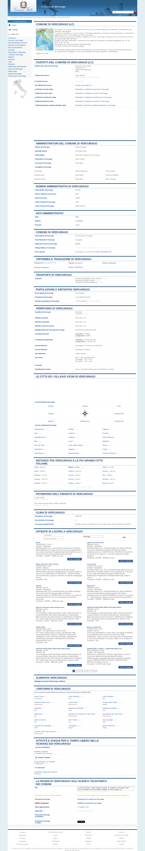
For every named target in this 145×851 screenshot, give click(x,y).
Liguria (55, 838)
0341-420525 (80, 75)
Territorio (11, 59)
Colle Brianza (39, 453)
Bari (103, 475)
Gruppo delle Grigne (109, 702)
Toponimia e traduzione (17, 52)
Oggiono (71, 449)
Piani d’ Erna (39, 696)
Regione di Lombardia (25, 17)
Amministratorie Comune (17, 43)
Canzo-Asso (72, 702)
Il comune (12, 38)
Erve (94, 37)
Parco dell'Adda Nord (83, 44)
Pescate (105, 433)
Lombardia (79, 221)
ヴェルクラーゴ (50, 263)
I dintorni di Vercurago (53, 688)
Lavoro (14, 25)
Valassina (37, 708)
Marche (55, 844)
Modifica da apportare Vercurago (89, 803)
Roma (36, 467)
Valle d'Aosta (121, 841)
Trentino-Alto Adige (121, 835)
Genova (105, 471)
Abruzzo (22, 832)
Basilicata (22, 835)
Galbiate (71, 437)
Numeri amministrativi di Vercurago (62, 186)
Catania (37, 479)
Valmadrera (38, 449)
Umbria (121, 838)
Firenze (71, 475)
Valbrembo (40, 764)
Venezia (105, 479)
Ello (35, 441)
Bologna (37, 475)
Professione (47, 535)
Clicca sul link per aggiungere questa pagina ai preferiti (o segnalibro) (103, 795)
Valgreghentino (39, 437)
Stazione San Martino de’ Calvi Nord (81, 714)
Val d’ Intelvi (72, 720)
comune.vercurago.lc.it (83, 85)
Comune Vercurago (50, 17)
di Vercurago (53, 6)
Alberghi (15, 29)
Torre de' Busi (39, 445)
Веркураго (112, 263)
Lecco (129, 37)
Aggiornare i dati (42, 53)
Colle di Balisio (107, 696)
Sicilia (88, 844)
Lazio (55, 835)
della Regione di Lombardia (107, 29)
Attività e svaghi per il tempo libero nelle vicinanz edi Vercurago (67, 742)
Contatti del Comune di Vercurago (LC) (64, 62)
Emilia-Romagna (22, 844)
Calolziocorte (87, 37)
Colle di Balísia (73, 696)
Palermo (71, 471)
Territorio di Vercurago (54, 308)
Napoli (104, 467)
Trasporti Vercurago (15, 55)
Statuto (77, 244)
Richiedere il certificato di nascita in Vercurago (92, 89)
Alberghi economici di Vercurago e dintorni (49, 681)
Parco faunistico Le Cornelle (44, 762)
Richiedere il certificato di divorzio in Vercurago (92, 101)
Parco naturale (40, 252)
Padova (71, 483)
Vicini (10, 62)
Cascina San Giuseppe (42, 726)
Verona (71, 479)
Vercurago (58, 29)
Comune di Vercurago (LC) (55, 24)
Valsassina (38, 714)
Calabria (22, 838)
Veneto (121, 844)
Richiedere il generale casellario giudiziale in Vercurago (95, 105)
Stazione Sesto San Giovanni (45, 731)
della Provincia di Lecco (86, 29)
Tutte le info (14, 34)
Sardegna (88, 841)
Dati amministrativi (49, 213)
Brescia (105, 483)
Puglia (88, 838)
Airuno (104, 445)
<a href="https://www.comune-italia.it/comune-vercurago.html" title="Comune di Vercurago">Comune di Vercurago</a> (105, 789)
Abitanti (11, 57)
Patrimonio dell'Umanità (17, 66)
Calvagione (72, 726)
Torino (36, 471)
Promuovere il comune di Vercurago (90, 799)
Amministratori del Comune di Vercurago (66, 143)
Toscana (121, 832)
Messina (37, 483)
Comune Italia (13, 17)
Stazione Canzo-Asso (42, 702)
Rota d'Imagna (73, 453)
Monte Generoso (108, 726)
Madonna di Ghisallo (75, 708)
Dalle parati (12, 71)
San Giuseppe (107, 720)
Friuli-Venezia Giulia (55, 832)
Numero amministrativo (17, 45)
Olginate (51, 421)
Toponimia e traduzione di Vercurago (63, 259)
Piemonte (88, 835)
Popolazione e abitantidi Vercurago (63, 289)
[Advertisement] (85, 123)
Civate (104, 449)
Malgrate (105, 441)
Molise (88, 832)
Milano (71, 467)
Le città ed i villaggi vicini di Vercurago (65, 376)
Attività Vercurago (15, 74)
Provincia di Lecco (38, 17)
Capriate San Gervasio (44, 753)
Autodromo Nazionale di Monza (45, 772)
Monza (38, 774)
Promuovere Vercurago (17, 76)
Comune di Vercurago (52, 232)
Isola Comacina (40, 720)
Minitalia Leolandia (41, 752)
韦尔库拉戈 (79, 267)
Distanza (11, 64)
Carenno (71, 433)
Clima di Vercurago (50, 512)
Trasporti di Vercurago (54, 274)
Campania (22, 841)
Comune (11, 50)
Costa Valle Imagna (75, 445)
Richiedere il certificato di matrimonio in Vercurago (93, 97)
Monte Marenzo (108, 437)
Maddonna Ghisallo (109, 708)
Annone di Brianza (109, 453)
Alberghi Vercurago (51, 677)
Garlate (78, 37)
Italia (77, 217)
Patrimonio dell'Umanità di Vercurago (64, 493)
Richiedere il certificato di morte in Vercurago (91, 93)
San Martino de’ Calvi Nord (112, 714)
